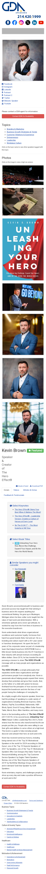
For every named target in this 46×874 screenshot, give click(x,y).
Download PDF (36, 486)
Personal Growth (12, 868)
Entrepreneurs (12, 137)
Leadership (11, 140)
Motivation (10, 860)
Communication (12, 813)
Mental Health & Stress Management (19, 850)
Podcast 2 (7, 95)
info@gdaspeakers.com (19, 800)
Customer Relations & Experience (20, 135)
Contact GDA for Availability (23, 116)
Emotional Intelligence (14, 834)
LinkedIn (6, 90)
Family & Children (13, 837)
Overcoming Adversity (14, 862)
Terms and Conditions (36, 800)
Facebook (7, 84)
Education (10, 831)
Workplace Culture (14, 143)
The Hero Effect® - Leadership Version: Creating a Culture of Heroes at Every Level (27, 519)
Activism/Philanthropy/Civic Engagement (21, 829)
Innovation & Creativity (14, 816)
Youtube (6, 104)
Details (6, 490)
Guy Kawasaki (20, 569)
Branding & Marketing (15, 129)
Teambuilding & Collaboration (17, 822)
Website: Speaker (10, 101)
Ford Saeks (19, 585)
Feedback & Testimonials (14, 495)
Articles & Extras (30, 490)
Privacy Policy (8, 803)
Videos (16, 490)
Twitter (6, 98)
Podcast (6, 92)
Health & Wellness (13, 844)
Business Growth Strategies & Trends (22, 132)
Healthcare (10, 847)
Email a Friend (22, 486)
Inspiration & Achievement (16, 857)
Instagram (7, 87)
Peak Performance (13, 865)
